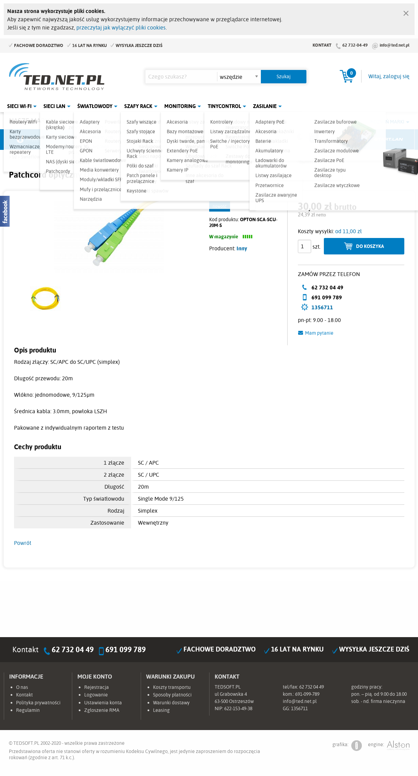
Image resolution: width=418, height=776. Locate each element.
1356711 (322, 307)
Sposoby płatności (172, 695)
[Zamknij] (406, 11)
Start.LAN (389, 139)
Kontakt (322, 45)
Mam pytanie (319, 333)
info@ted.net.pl (394, 45)
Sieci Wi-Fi (19, 106)
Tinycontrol (224, 106)
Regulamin (28, 710)
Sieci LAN (54, 106)
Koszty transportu (172, 687)
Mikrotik (80, 139)
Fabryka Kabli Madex (132, 139)
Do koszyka (370, 246)
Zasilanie (265, 106)
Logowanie (96, 695)
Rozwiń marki (387, 122)
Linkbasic (286, 139)
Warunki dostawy (171, 703)
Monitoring (180, 106)
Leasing (161, 710)
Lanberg (337, 139)
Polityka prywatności (38, 703)
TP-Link (235, 139)
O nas (22, 687)
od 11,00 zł (348, 231)
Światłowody (94, 106)
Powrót (22, 542)
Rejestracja (96, 687)
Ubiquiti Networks (29, 139)
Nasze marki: (30, 120)
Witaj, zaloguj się (388, 76)
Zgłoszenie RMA (101, 710)
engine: (388, 746)
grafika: (347, 745)
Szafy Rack (138, 106)
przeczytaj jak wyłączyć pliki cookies (121, 27)
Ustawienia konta (103, 703)
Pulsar (183, 139)
